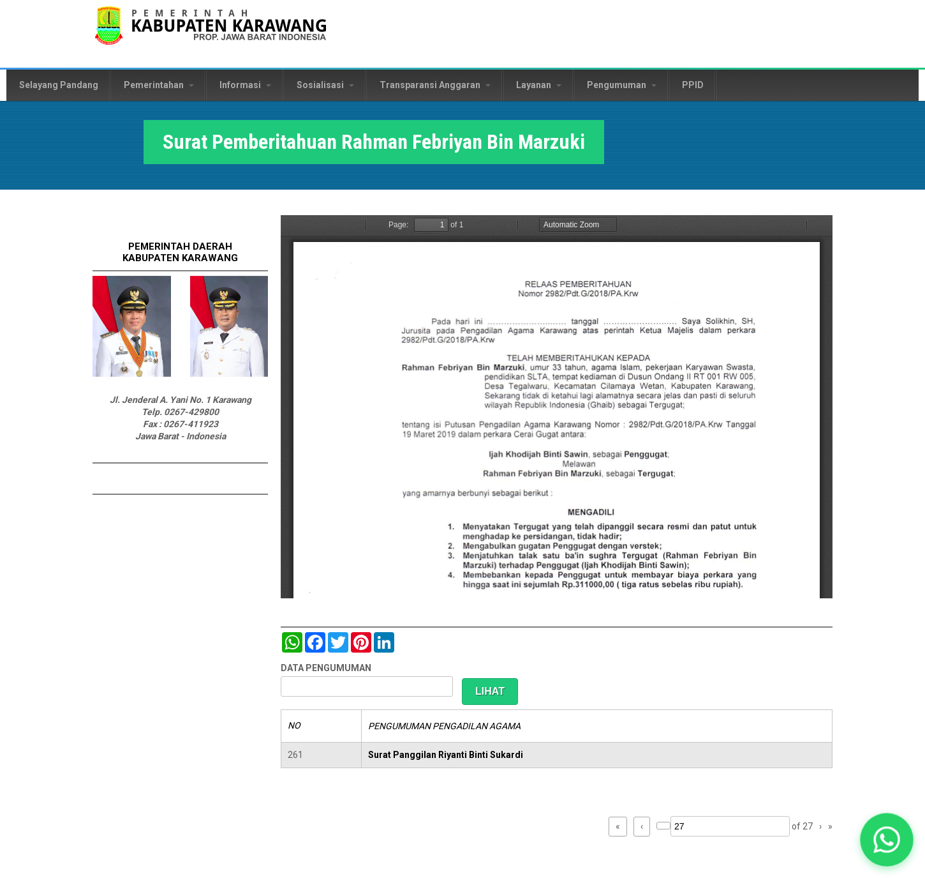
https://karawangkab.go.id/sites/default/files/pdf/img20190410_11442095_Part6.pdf (557, 406)
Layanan (538, 85)
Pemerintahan (159, 85)
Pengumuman (621, 85)
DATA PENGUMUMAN (326, 668)
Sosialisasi (325, 85)
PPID (693, 85)
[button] (887, 840)
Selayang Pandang (58, 85)
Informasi (245, 85)
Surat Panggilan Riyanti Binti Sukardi (445, 755)
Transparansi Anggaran (435, 85)
